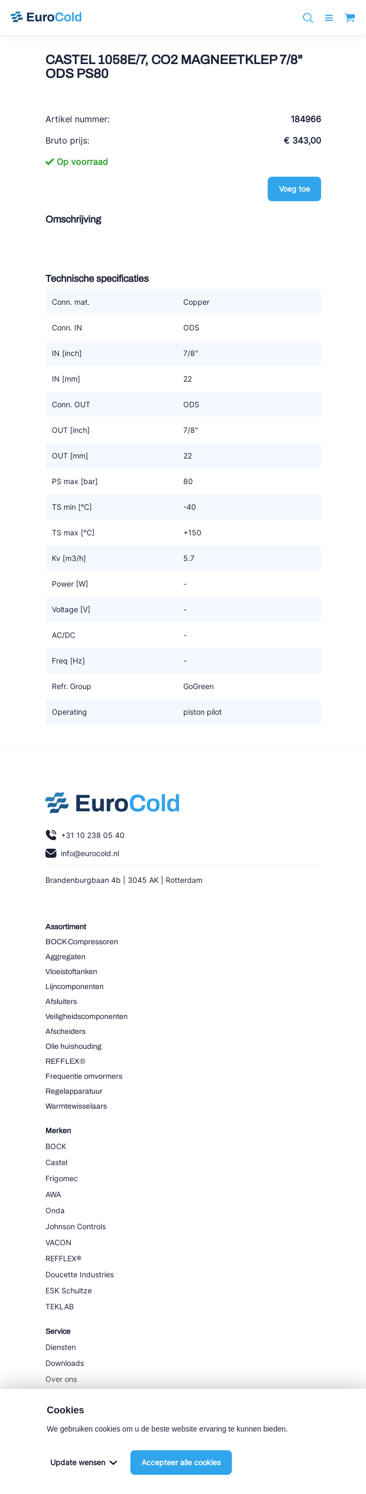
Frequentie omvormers (83, 1076)
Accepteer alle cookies (181, 1462)
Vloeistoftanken (71, 972)
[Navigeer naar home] (46, 18)
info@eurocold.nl (82, 853)
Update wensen (83, 1462)
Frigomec (61, 1178)
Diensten (60, 1346)
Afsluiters (61, 1002)
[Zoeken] (308, 17)
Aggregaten (65, 957)
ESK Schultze (68, 1290)
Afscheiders (65, 1031)
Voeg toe (294, 188)
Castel (56, 1162)
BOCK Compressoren (81, 942)
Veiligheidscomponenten (86, 1017)
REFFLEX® (65, 1061)
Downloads (64, 1362)
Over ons (61, 1379)
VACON (58, 1242)
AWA (53, 1194)
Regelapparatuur (74, 1091)
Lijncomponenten (74, 987)
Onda (55, 1210)
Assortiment (65, 927)
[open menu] (329, 18)
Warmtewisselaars (76, 1106)
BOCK (55, 1146)
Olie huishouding (73, 1046)
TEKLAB (59, 1306)
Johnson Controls (75, 1226)
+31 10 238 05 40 (84, 835)
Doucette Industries (79, 1274)
